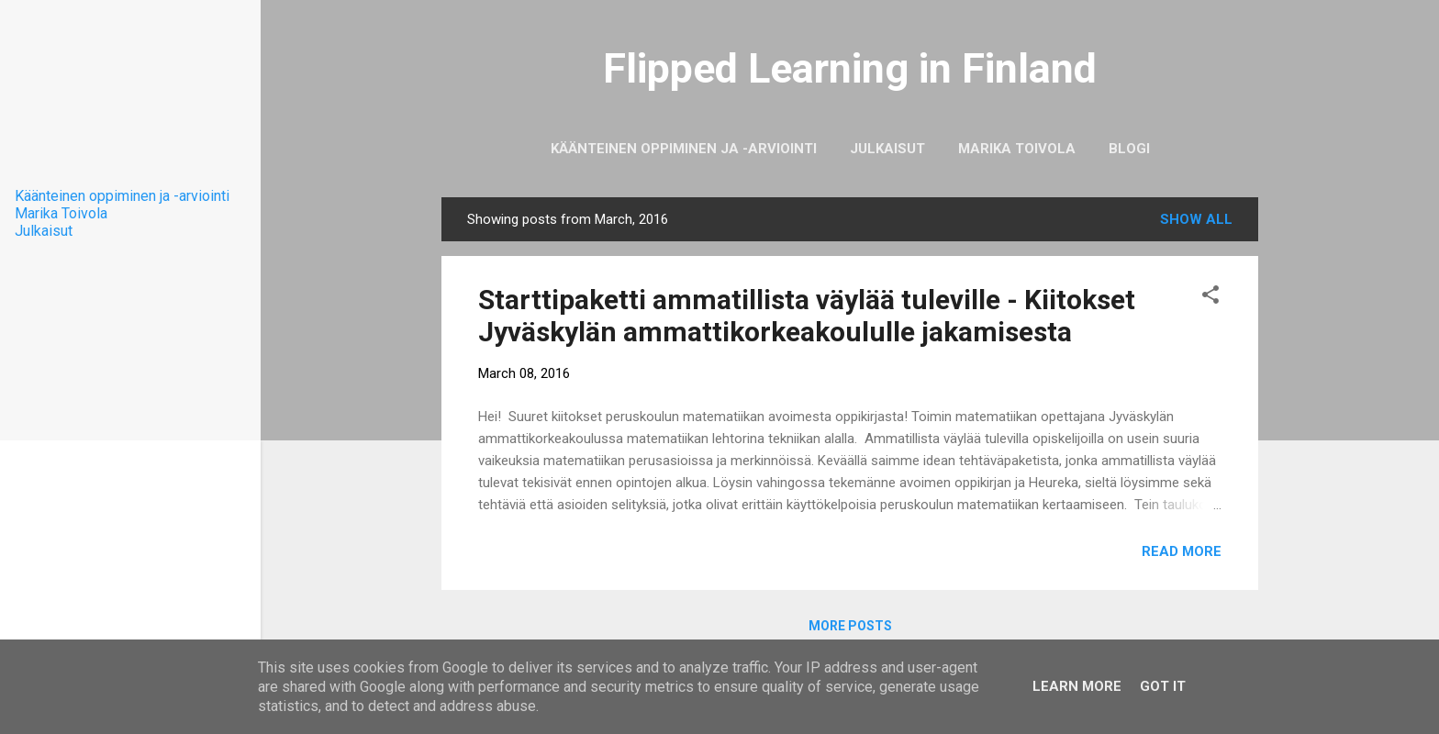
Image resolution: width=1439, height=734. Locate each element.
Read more (1181, 551)
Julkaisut (887, 148)
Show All (1196, 219)
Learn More (1076, 686)
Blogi (1129, 148)
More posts (850, 625)
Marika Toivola (1017, 148)
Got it (1163, 686)
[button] (1210, 298)
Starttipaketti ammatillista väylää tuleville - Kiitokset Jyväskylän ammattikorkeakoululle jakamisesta (806, 316)
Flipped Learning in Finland (850, 68)
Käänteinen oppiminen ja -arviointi (684, 148)
